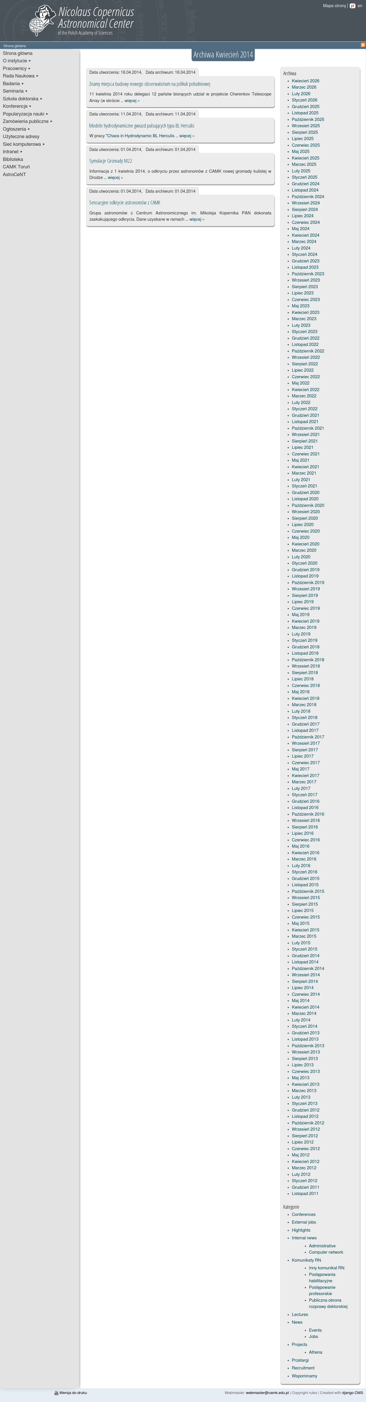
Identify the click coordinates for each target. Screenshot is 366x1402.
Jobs (313, 1337)
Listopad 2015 (305, 885)
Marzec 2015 (304, 936)
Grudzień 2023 (306, 261)
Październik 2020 (308, 505)
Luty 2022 (301, 403)
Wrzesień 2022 (306, 357)
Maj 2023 (301, 306)
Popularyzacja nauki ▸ (26, 114)
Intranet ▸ (13, 152)
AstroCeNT (14, 174)
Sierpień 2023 (305, 287)
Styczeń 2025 (304, 177)
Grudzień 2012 (306, 1110)
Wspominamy (304, 1376)
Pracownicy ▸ (17, 68)
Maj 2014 (301, 1001)
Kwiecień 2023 (305, 312)
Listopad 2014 (305, 962)
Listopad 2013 (305, 1039)
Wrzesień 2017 (306, 743)
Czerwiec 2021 (306, 454)
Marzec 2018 (304, 705)
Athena (315, 1352)
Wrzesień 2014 (306, 975)
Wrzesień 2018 (306, 666)
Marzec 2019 (304, 628)
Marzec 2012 (304, 1168)
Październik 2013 (308, 1046)
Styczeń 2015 (304, 949)
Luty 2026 (301, 94)
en (360, 6)
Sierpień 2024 (305, 210)
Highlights (301, 1230)
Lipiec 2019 (303, 602)
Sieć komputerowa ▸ (24, 144)
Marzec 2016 (304, 859)
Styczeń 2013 (304, 1104)
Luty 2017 (301, 788)
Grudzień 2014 (306, 956)
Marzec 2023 (304, 319)
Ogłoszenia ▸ (17, 129)
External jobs (304, 1222)
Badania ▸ (13, 83)
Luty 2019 (301, 634)
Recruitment (303, 1368)
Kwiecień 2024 (305, 235)
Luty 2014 (301, 1020)
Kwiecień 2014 (305, 1007)
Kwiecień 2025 (305, 158)
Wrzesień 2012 (306, 1129)
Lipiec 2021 (303, 447)
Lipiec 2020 (303, 525)
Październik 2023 (308, 274)
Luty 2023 (301, 325)
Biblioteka (13, 159)
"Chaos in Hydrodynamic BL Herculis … (142, 136)
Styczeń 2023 (304, 332)
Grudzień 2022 (306, 338)
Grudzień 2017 (306, 724)
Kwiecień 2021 (305, 467)
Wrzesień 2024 (306, 203)
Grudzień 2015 (306, 879)
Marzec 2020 (304, 550)
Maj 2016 (301, 846)
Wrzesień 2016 (306, 821)
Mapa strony (334, 6)
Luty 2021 (301, 480)
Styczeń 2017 (304, 795)
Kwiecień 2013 (305, 1084)
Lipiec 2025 (303, 139)
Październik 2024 (308, 197)
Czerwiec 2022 (306, 377)
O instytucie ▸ (17, 61)
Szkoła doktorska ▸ (23, 99)
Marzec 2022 (304, 396)
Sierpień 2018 (305, 673)
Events (315, 1330)
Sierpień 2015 (305, 904)
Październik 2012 (308, 1123)
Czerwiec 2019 (306, 608)
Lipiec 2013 (303, 1065)
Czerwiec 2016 (306, 840)
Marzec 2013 (304, 1091)
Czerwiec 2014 (306, 994)
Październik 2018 (308, 660)
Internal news (304, 1238)
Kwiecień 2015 (305, 930)
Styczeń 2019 (304, 640)
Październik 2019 (308, 583)
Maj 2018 (301, 692)
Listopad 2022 (305, 344)
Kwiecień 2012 (305, 1162)
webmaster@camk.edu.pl (267, 1393)
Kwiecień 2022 (305, 390)
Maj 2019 (301, 615)
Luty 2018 (301, 711)
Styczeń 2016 (304, 872)
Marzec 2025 (304, 164)
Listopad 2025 (305, 113)
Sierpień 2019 (305, 596)
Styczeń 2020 (304, 563)
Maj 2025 (301, 152)
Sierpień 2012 (305, 1136)
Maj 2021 (301, 460)
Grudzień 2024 (306, 184)
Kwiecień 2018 (305, 698)
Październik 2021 (308, 428)
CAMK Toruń (16, 167)
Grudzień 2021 (306, 415)
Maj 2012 (301, 1155)
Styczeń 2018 (304, 718)
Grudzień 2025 (306, 107)
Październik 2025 (308, 120)
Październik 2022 (308, 351)
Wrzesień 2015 (306, 898)
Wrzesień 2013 (306, 1052)
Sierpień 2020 (305, 518)
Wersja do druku (70, 1393)
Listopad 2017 (305, 730)
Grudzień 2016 (306, 801)
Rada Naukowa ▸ (21, 76)
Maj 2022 (301, 383)
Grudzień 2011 (306, 1187)
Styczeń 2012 (304, 1181)
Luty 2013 (301, 1097)
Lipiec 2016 (303, 833)
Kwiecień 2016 (305, 853)
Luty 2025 (301, 171)
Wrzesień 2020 (306, 512)
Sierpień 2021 (305, 441)
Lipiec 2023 (303, 293)
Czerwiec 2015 (306, 917)
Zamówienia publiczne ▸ (28, 121)
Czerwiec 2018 (306, 686)
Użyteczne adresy (21, 136)
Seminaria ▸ (15, 91)
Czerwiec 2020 (306, 531)
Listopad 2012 (305, 1116)
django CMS (352, 1393)
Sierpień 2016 (305, 827)
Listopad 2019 (305, 576)
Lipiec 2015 (303, 911)
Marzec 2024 (304, 242)
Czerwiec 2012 (306, 1149)
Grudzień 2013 (306, 1033)
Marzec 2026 (304, 87)
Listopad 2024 (305, 190)
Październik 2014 (308, 969)
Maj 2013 (301, 1078)
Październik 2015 (308, 891)
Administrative (322, 1246)
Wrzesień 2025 (306, 126)
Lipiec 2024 (303, 216)
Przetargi (300, 1360)
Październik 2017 (308, 737)
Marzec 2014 (304, 1013)
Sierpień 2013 (305, 1059)
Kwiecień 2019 (305, 621)
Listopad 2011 (305, 1194)
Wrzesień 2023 (306, 280)
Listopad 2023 (305, 267)
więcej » (132, 101)
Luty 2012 (301, 1174)
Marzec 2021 (304, 473)
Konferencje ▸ (17, 106)
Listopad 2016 (305, 808)
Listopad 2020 (305, 499)
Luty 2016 (301, 866)
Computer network (326, 1252)
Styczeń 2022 (304, 409)
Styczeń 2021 (304, 486)
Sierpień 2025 (305, 132)
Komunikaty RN (306, 1260)
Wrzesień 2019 (306, 589)
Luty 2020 (301, 557)
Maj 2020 (301, 537)
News (297, 1322)
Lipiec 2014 (303, 988)
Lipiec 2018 (303, 679)
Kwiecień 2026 (305, 81)
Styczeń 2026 (304, 100)
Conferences (304, 1214)
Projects (299, 1345)
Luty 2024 (301, 248)
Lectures (300, 1315)
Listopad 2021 (305, 422)
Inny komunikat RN (327, 1268)
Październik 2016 (308, 814)
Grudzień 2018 (306, 647)
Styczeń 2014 (304, 1026)
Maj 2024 (301, 229)
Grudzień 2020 (306, 493)
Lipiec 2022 (303, 370)
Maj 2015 (301, 923)
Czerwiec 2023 (306, 300)
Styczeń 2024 (304, 254)
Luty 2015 (301, 943)
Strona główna (18, 53)
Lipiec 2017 (303, 756)
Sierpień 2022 (305, 364)
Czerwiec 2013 (306, 1072)
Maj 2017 (301, 769)
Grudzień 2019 (306, 570)
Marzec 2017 (304, 782)
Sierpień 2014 (305, 981)
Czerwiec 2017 (306, 763)
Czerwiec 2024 (306, 222)
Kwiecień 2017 (305, 776)
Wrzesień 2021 (306, 435)
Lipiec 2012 (303, 1142)
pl (352, 6)
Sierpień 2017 (305, 750)
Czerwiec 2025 (306, 145)
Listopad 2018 (305, 653)
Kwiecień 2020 (305, 544)
